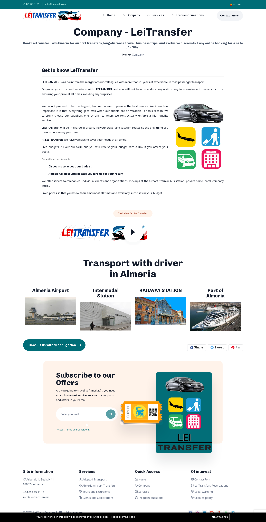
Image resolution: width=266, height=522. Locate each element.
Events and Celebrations (96, 498)
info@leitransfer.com (55, 4)
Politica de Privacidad (122, 516)
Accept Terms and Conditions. (73, 429)
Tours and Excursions (94, 492)
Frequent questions (188, 15)
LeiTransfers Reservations (209, 485)
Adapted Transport (93, 479)
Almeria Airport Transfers (97, 485)
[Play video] (133, 233)
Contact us (228, 15)
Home (109, 15)
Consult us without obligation (52, 345)
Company (131, 15)
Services (155, 15)
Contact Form (201, 479)
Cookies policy (202, 498)
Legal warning (202, 492)
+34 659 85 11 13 (31, 4)
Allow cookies (220, 517)
